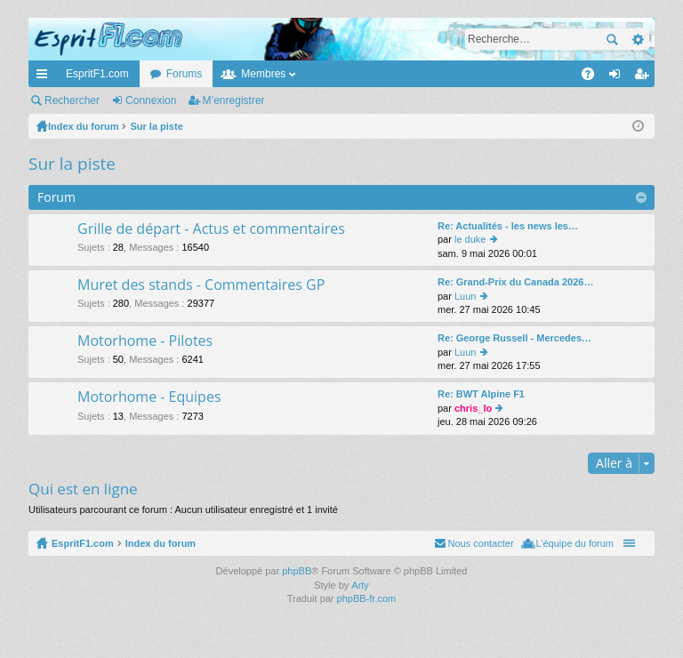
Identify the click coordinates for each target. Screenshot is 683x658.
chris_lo (473, 408)
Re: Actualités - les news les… (508, 226)
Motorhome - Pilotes (145, 341)
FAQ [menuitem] (593, 77)
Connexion (150, 100)
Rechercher (612, 39)
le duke (470, 239)
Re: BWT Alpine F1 (481, 394)
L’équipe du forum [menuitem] (575, 543)
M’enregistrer (234, 100)
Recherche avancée (637, 39)
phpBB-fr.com (367, 598)
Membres (263, 74)
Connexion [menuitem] (618, 77)
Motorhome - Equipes (149, 397)
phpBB (296, 571)
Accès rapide (45, 77)
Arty (360, 585)
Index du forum (160, 543)
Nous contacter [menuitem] (481, 543)
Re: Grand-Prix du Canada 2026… (515, 282)
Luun (465, 296)
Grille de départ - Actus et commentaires (211, 229)
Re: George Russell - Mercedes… (514, 338)
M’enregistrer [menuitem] (645, 77)
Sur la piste (72, 163)
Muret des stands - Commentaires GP (201, 285)
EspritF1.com (97, 74)
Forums (184, 74)
